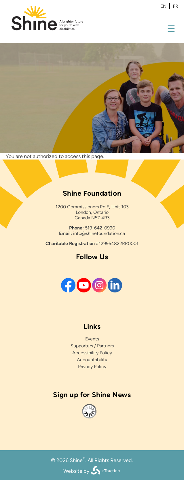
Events (92, 339)
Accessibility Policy (92, 352)
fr (175, 6)
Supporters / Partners (92, 346)
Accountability (92, 359)
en (163, 6)
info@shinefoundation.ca (99, 233)
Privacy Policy (92, 366)
